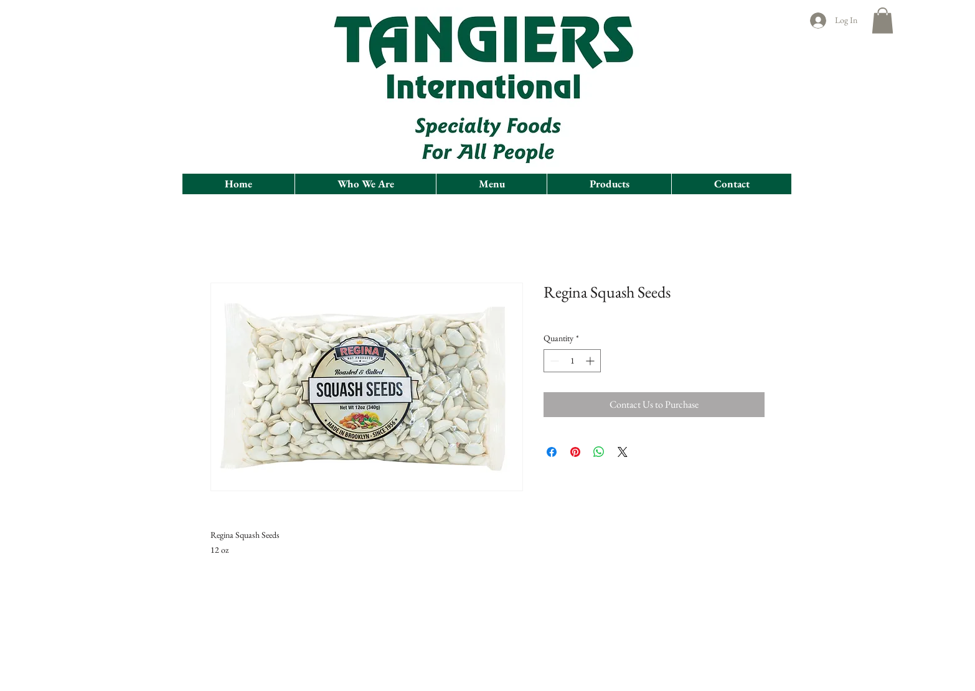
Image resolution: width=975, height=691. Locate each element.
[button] (882, 20)
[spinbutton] (572, 361)
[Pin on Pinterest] (575, 451)
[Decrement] (553, 361)
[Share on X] (622, 451)
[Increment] (591, 361)
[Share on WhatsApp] (598, 451)
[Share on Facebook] (551, 451)
